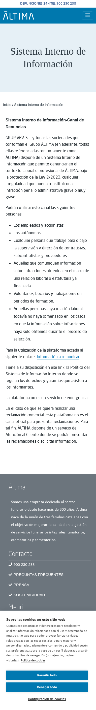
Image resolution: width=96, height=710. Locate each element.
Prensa (21, 585)
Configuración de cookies (47, 699)
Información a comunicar (58, 356)
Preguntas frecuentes (38, 574)
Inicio (7, 105)
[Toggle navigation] (87, 15)
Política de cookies (33, 660)
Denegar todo (47, 687)
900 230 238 (24, 564)
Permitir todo (47, 675)
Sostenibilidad (29, 595)
